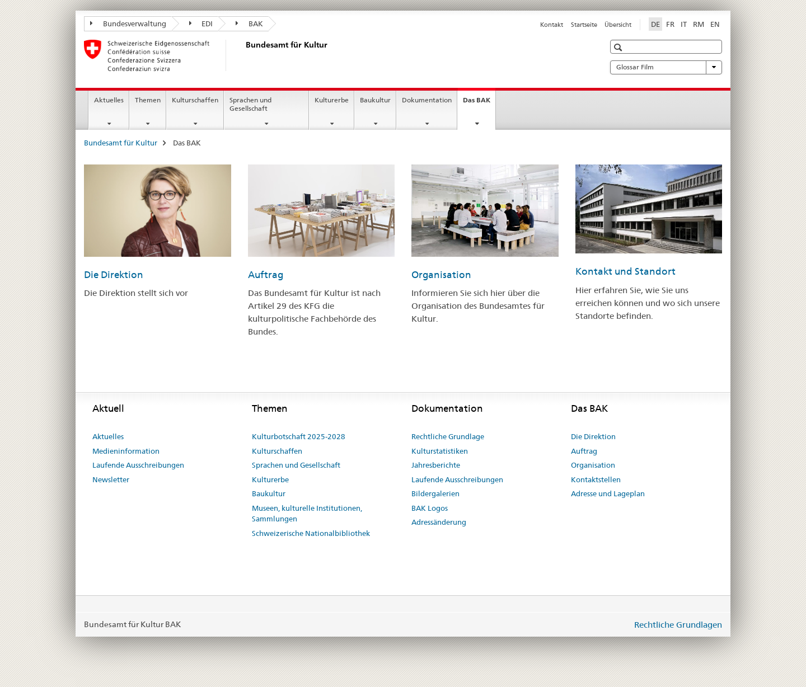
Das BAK (479, 103)
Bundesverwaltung (128, 23)
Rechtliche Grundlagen (678, 624)
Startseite (584, 25)
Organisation (441, 274)
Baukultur (375, 100)
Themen (148, 100)
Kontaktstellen (596, 479)
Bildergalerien (435, 493)
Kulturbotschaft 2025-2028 (298, 436)
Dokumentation (427, 100)
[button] (619, 47)
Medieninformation (126, 450)
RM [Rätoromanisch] (698, 24)
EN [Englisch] (715, 24)
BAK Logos (429, 508)
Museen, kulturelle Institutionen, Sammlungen (307, 514)
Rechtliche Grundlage (447, 436)
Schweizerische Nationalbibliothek (311, 533)
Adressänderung (438, 521)
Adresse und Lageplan (608, 493)
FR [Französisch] (670, 24)
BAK (249, 23)
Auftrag (265, 274)
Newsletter (110, 479)
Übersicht (617, 25)
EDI (201, 23)
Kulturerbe (332, 100)
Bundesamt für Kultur (120, 142)
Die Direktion (113, 274)
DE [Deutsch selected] (655, 24)
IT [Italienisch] (684, 24)
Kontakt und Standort (625, 271)
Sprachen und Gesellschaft (250, 104)
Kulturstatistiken (439, 450)
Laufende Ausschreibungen (138, 464)
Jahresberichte (435, 464)
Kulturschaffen (195, 100)
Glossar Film (666, 67)
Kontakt (551, 25)
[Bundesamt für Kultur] (243, 55)
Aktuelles (109, 100)
